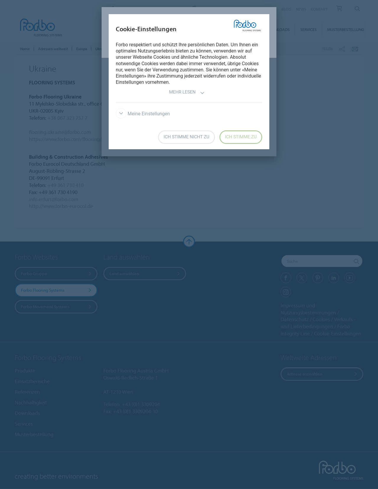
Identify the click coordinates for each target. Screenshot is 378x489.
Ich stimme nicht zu (186, 137)
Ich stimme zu (241, 137)
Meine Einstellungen (143, 113)
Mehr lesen (186, 92)
